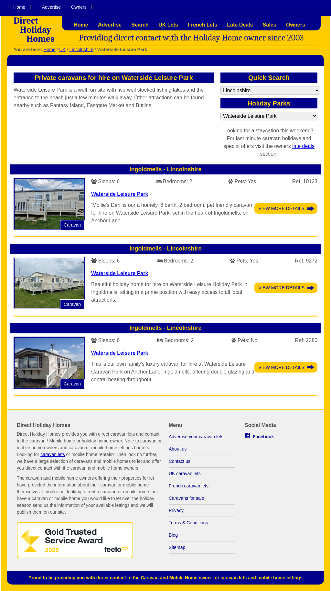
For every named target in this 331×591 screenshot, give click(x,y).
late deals (303, 146)
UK (62, 49)
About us (178, 449)
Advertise (51, 7)
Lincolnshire (81, 49)
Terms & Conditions (188, 522)
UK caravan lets (185, 473)
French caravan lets (188, 485)
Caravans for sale (186, 498)
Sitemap (177, 547)
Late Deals (240, 25)
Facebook (263, 436)
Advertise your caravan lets (196, 436)
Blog (173, 535)
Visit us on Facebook (308, 7)
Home (19, 7)
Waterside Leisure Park (119, 194)
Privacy (176, 510)
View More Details (281, 208)
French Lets (202, 25)
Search (139, 25)
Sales (269, 25)
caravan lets (52, 454)
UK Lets (168, 25)
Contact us (179, 461)
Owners (78, 7)
